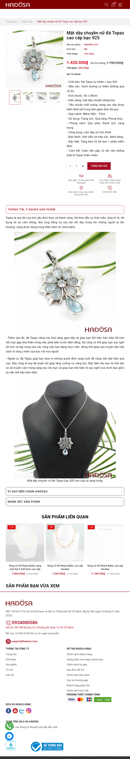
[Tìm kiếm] (106, 4)
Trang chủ (11, 650)
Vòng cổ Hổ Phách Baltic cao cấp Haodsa (65, 567)
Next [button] (63, 97)
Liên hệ (10, 670)
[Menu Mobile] (121, 4)
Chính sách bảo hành (78, 670)
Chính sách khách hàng (79, 650)
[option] (34, 59)
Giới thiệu (11, 655)
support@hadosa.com (21, 636)
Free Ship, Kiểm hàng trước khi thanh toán (110, 181)
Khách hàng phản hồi (78, 681)
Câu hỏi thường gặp (77, 676)
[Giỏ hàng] (113, 4)
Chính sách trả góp (77, 660)
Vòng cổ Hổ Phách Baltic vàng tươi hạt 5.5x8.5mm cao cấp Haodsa (25, 567)
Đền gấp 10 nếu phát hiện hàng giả (81, 181)
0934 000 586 (110, 192)
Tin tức (9, 665)
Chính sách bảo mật (77, 686)
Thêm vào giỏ (99, 166)
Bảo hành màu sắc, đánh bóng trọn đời (81, 193)
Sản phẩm (11, 660)
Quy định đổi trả (75, 665)
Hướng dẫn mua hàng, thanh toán (85, 655)
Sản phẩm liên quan (65, 516)
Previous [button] (5, 97)
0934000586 (22, 618)
